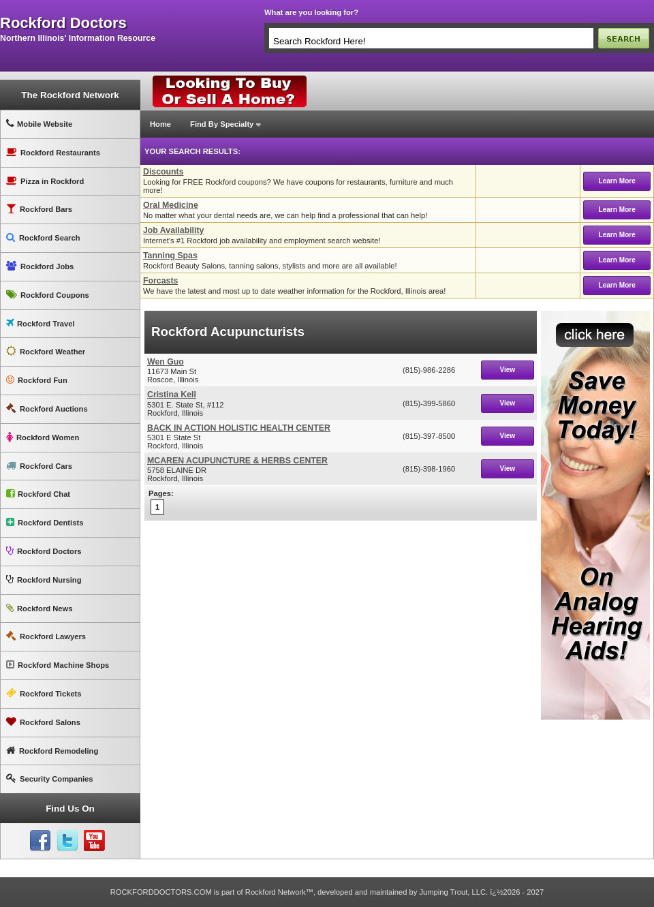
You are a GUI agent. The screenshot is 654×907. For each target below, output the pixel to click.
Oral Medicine (170, 205)
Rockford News (39, 608)
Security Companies (49, 778)
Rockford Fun (36, 380)
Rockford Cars (39, 466)
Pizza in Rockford (45, 181)
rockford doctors (63, 23)
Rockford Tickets (44, 693)
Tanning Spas (170, 255)
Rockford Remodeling (52, 750)
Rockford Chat (38, 494)
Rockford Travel (40, 323)
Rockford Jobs (40, 266)
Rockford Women (42, 437)
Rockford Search (43, 237)
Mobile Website (39, 124)
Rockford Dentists (44, 522)
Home (160, 124)
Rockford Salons (43, 722)
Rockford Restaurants (53, 152)
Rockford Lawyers (46, 636)
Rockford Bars (39, 209)
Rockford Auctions (47, 408)
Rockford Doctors (43, 551)
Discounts (163, 171)
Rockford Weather (45, 351)
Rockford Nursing (43, 579)
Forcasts (160, 281)
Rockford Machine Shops (57, 665)
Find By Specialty (221, 124)
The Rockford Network (70, 95)
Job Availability (173, 230)
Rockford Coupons (47, 295)
